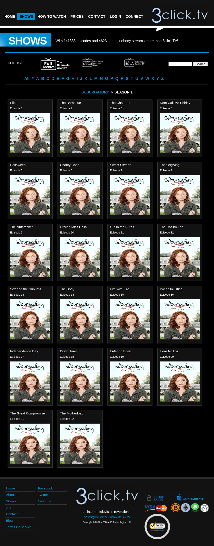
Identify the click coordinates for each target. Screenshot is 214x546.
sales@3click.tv (95, 517)
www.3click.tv (120, 517)
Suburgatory (95, 92)
